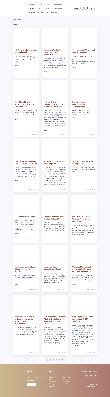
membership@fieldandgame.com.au (36, 377)
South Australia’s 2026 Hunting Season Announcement (81, 104)
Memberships (32, 4)
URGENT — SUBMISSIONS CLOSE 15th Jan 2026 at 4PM (26, 162)
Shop (47, 8)
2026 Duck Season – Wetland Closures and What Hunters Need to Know (55, 104)
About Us (41, 4)
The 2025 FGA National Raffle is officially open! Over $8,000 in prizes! (81, 269)
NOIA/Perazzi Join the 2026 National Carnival (26, 51)
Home (14, 19)
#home (16, 65)
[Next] (65, 359)
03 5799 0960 (31, 380)
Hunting (49, 4)
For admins (31, 384)
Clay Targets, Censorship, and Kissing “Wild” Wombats (82, 318)
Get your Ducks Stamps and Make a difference (83, 51)
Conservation (58, 4)
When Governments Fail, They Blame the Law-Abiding (25, 269)
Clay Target (31, 8)
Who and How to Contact (25, 216)
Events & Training (43, 12)
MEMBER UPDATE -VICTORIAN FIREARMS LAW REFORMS (24, 104)
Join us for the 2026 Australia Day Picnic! (52, 268)
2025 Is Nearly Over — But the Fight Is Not (82, 162)
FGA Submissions (57, 8)
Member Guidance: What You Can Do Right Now (54, 217)
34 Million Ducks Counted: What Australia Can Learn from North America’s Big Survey (54, 320)
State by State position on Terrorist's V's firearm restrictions (82, 218)
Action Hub (54, 12)
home (16, 284)
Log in (92, 8)
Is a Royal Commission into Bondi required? (55, 162)
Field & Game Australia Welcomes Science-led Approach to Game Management (24, 320)
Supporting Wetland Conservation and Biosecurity (52, 52)
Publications (31, 12)
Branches (40, 8)
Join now (76, 8)
